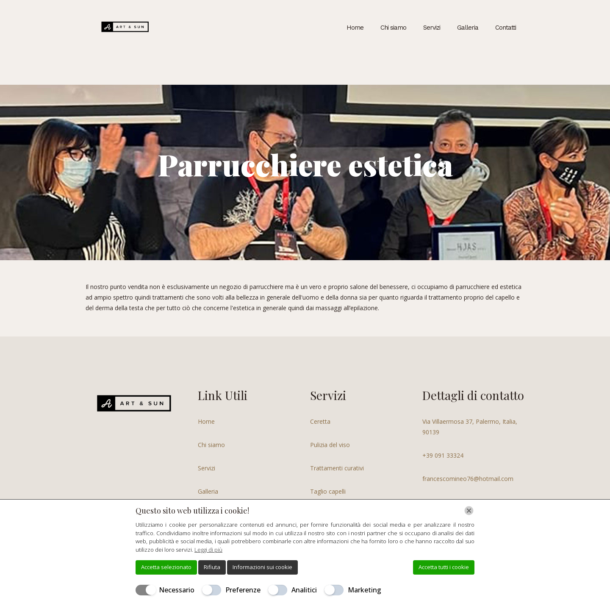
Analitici (304, 590)
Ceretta (320, 421)
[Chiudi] (468, 510)
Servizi (206, 468)
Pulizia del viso (330, 445)
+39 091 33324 (442, 455)
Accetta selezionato (166, 567)
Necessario (176, 590)
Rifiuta (212, 567)
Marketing (364, 590)
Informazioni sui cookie (262, 567)
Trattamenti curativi (337, 468)
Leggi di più (208, 549)
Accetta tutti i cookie (444, 567)
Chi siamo (211, 445)
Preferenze (243, 590)
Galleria (208, 491)
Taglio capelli (328, 491)
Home (206, 421)
